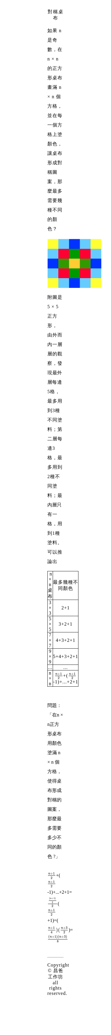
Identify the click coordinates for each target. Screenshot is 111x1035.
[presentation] (58, 675)
